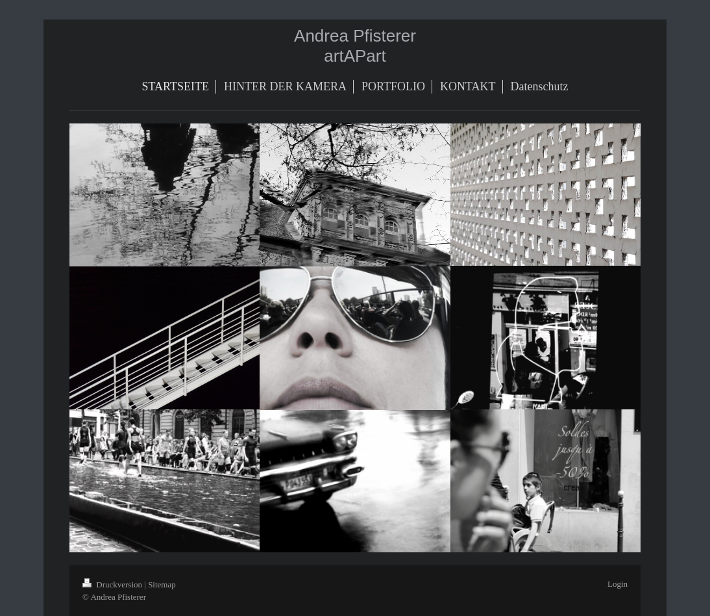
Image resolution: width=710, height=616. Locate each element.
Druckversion (113, 584)
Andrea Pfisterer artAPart (355, 46)
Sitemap (162, 584)
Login (617, 584)
